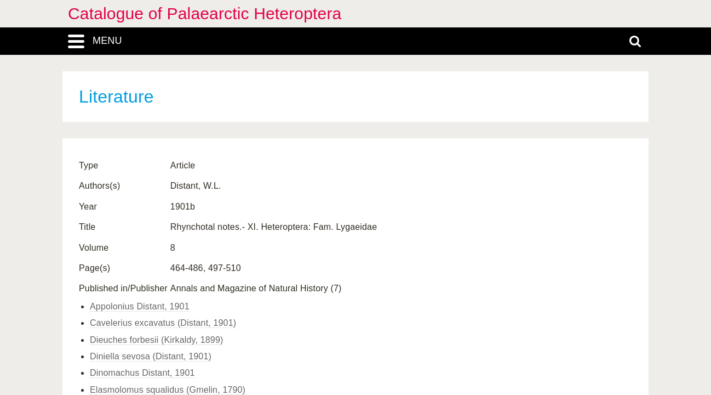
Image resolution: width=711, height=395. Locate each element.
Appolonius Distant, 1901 (140, 306)
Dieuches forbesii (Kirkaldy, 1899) (156, 340)
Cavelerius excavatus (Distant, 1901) (163, 323)
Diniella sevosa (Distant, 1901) (150, 356)
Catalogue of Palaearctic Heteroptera (204, 13)
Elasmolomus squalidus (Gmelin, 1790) (167, 389)
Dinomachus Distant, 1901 (142, 372)
